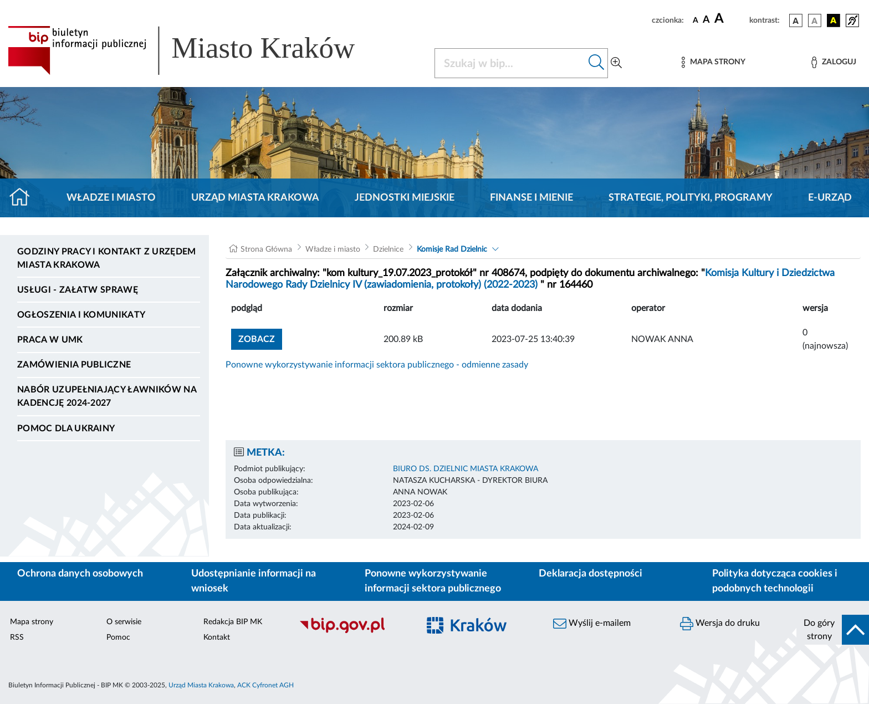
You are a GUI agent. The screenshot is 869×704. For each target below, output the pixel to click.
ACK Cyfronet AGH (265, 685)
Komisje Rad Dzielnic (452, 249)
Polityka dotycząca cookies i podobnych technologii (774, 581)
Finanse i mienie (531, 198)
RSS (17, 637)
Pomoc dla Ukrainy (66, 428)
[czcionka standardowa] (695, 20)
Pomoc (118, 637)
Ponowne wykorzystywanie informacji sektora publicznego (433, 581)
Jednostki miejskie (404, 198)
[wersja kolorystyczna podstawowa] (796, 20)
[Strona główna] (24, 198)
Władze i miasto (111, 198)
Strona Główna (266, 249)
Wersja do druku (720, 623)
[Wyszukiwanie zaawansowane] (616, 63)
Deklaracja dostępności (590, 574)
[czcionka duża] (730, 19)
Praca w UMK (50, 339)
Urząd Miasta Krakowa (255, 198)
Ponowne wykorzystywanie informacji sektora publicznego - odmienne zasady (377, 364)
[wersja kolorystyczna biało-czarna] (814, 20)
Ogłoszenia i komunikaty (81, 314)
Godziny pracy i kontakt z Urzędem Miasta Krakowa (106, 258)
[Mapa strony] (713, 62)
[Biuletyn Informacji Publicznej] (353, 631)
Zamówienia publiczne (74, 364)
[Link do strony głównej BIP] (197, 50)
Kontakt (216, 637)
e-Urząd (830, 198)
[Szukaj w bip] (596, 63)
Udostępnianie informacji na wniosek (253, 581)
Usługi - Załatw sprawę (77, 289)
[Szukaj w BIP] (510, 63)
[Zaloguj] (833, 62)
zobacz (256, 339)
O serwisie (123, 622)
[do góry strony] (832, 630)
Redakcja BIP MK (232, 622)
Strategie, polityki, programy (691, 198)
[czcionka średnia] (706, 20)
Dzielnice (388, 249)
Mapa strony (31, 622)
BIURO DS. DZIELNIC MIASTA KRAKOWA (465, 469)
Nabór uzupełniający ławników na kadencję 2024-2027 (106, 396)
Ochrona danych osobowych (80, 574)
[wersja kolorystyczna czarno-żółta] (833, 20)
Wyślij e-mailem (592, 623)
